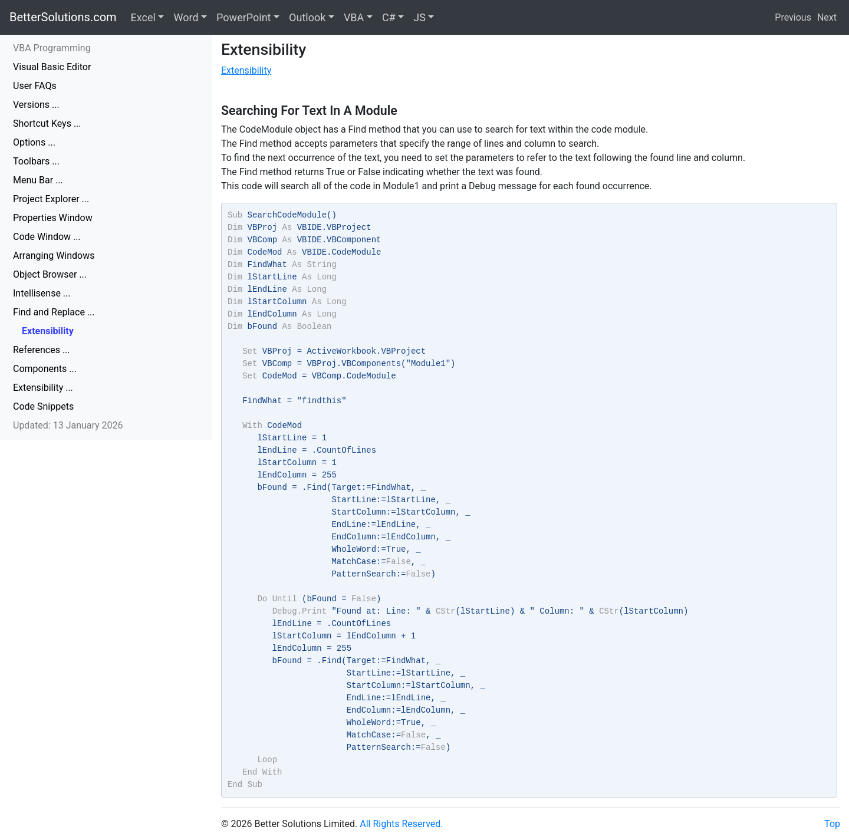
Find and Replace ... (54, 312)
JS (419, 17)
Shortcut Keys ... (47, 123)
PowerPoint (243, 17)
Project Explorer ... (51, 199)
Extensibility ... (43, 387)
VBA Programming (52, 48)
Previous (793, 17)
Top (832, 823)
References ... (41, 349)
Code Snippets (43, 406)
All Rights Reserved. (401, 823)
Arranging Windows (54, 255)
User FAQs (35, 85)
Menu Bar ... (38, 180)
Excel (143, 17)
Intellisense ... (42, 293)
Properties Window (53, 217)
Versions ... (36, 104)
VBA (354, 17)
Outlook (307, 17)
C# (389, 17)
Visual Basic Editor (52, 67)
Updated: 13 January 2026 (68, 425)
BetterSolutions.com (63, 17)
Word (185, 17)
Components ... (45, 368)
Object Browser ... (50, 274)
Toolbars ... (36, 161)
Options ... (34, 142)
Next (827, 17)
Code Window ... (47, 236)
